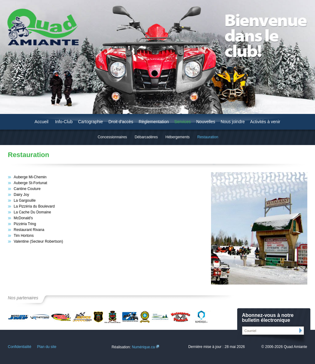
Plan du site (47, 347)
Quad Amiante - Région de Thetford (39, 27)
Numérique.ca (143, 347)
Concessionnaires (112, 137)
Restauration (207, 137)
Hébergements (177, 137)
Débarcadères (146, 137)
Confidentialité (19, 347)
